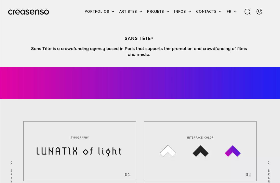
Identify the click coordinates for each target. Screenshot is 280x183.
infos (180, 11)
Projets (155, 11)
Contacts (206, 11)
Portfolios (97, 11)
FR (229, 11)
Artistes (128, 11)
